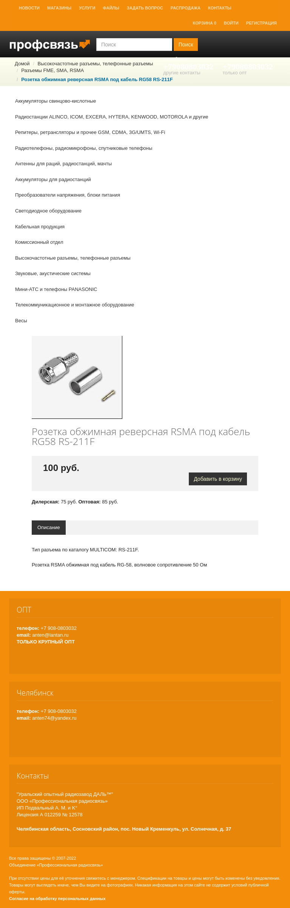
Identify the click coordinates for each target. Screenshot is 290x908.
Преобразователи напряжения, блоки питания (67, 195)
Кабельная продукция (40, 226)
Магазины (59, 8)
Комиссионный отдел (39, 242)
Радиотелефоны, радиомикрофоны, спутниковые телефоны (83, 148)
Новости (29, 8)
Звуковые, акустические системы (53, 273)
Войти (231, 23)
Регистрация (261, 23)
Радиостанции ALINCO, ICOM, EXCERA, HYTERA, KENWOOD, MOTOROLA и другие (111, 117)
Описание (48, 527)
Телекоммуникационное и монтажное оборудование (74, 305)
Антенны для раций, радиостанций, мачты (63, 163)
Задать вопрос (145, 8)
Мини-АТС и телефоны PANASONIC (56, 289)
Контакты (219, 8)
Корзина (204, 23)
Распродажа (186, 8)
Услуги (87, 8)
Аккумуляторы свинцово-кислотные (55, 101)
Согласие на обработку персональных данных (57, 898)
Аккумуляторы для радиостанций (53, 179)
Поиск (186, 45)
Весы (21, 320)
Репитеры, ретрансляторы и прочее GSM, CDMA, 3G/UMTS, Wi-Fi (90, 132)
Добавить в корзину (218, 479)
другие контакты (181, 72)
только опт (234, 72)
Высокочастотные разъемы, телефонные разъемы (73, 258)
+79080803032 (188, 66)
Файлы (111, 8)
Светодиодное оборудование (48, 211)
